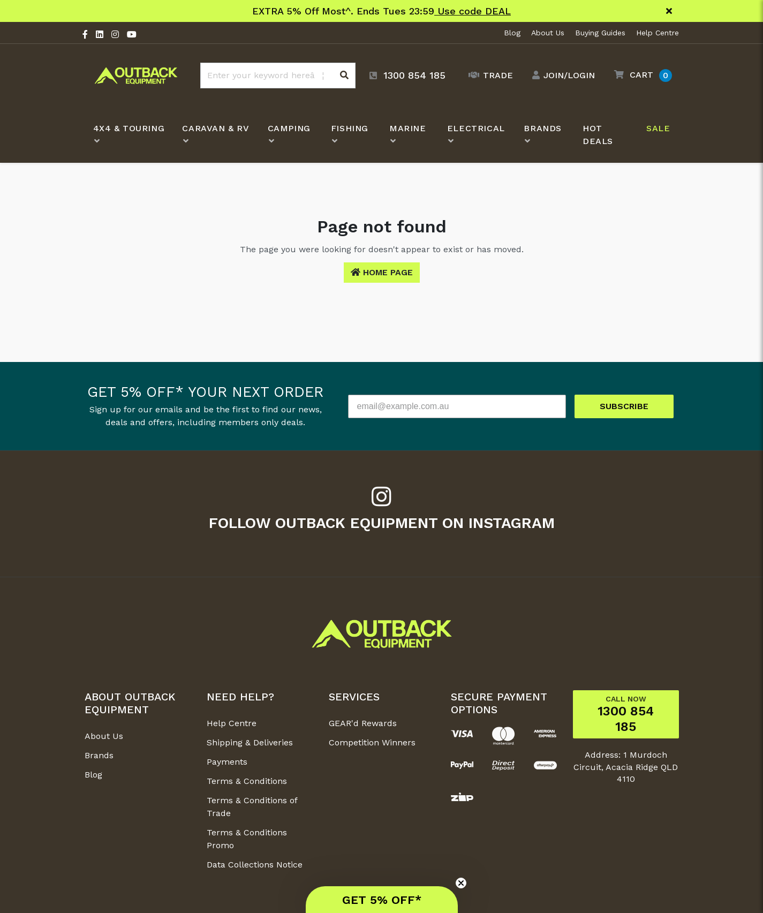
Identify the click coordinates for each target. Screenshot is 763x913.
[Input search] (278, 75)
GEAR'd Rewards (363, 723)
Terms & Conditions (247, 781)
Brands (99, 755)
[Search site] (344, 75)
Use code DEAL (472, 11)
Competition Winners (372, 742)
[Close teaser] (461, 883)
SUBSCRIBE (624, 406)
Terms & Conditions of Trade (252, 806)
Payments (227, 762)
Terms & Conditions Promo (247, 838)
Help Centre (657, 32)
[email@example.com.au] (457, 406)
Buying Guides (600, 32)
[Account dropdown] (561, 75)
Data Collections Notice (255, 864)
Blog (512, 32)
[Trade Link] (488, 75)
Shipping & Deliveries (250, 742)
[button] (640, 75)
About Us (547, 32)
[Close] (669, 11)
